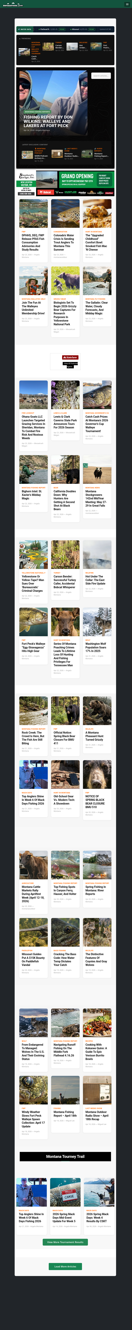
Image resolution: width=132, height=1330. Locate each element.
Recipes (89, 1041)
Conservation (60, 232)
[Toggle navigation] (127, 4)
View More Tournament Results (65, 1242)
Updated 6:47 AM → (106, 29)
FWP (24, 232)
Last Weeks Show (94, 1108)
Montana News (93, 488)
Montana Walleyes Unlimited (36, 299)
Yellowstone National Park (35, 573)
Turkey (57, 573)
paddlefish (27, 950)
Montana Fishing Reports (34, 488)
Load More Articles (65, 1266)
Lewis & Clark (60, 413)
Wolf (88, 640)
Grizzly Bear (60, 299)
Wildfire (90, 573)
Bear (56, 488)
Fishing (57, 1108)
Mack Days (27, 793)
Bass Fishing (60, 950)
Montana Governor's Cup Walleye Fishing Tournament (107, 413)
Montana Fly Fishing (95, 299)
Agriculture (28, 883)
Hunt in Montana (94, 232)
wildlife (89, 729)
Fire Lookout (28, 413)
